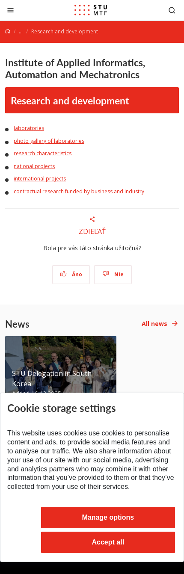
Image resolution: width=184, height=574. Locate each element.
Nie (113, 274)
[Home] (7, 31)
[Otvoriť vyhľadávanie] (172, 10)
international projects (40, 178)
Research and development (70, 100)
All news (154, 324)
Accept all (108, 542)
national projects (34, 166)
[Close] (10, 10)
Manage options (108, 517)
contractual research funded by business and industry (79, 191)
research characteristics (42, 153)
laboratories (29, 128)
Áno (71, 274)
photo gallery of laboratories (49, 141)
